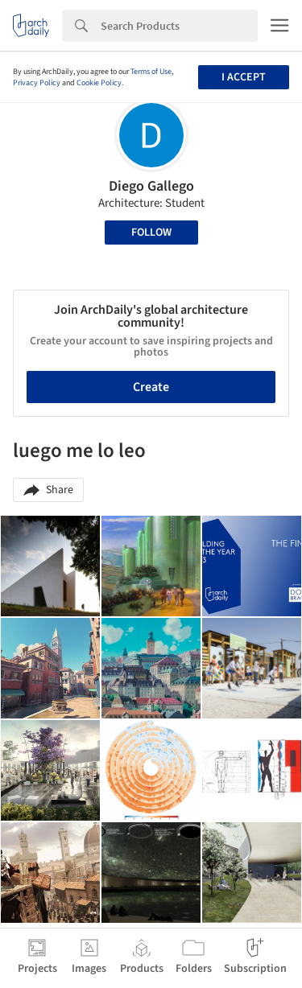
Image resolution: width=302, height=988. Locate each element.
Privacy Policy (36, 83)
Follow (151, 232)
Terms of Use (151, 71)
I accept (243, 77)
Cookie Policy (99, 83)
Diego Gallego (151, 186)
